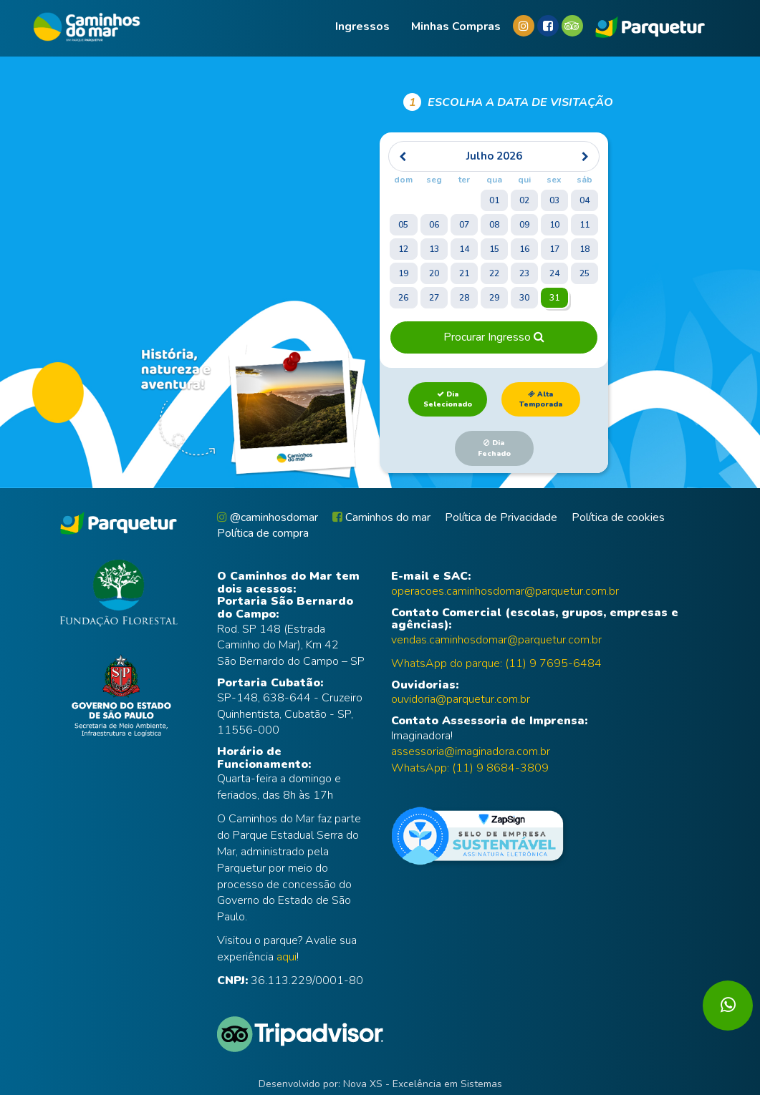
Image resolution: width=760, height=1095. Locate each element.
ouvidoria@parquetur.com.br (460, 699)
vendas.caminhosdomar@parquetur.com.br (496, 640)
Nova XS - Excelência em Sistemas (422, 1084)
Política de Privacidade (501, 517)
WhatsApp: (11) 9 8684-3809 (470, 768)
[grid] (493, 227)
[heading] (494, 156)
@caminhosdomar (267, 517)
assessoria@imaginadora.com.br (470, 751)
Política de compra (263, 533)
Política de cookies (618, 517)
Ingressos (362, 26)
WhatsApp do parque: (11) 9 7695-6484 (496, 663)
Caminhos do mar (381, 517)
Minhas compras (456, 26)
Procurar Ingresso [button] (493, 337)
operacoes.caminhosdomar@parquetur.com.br (505, 591)
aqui (286, 957)
